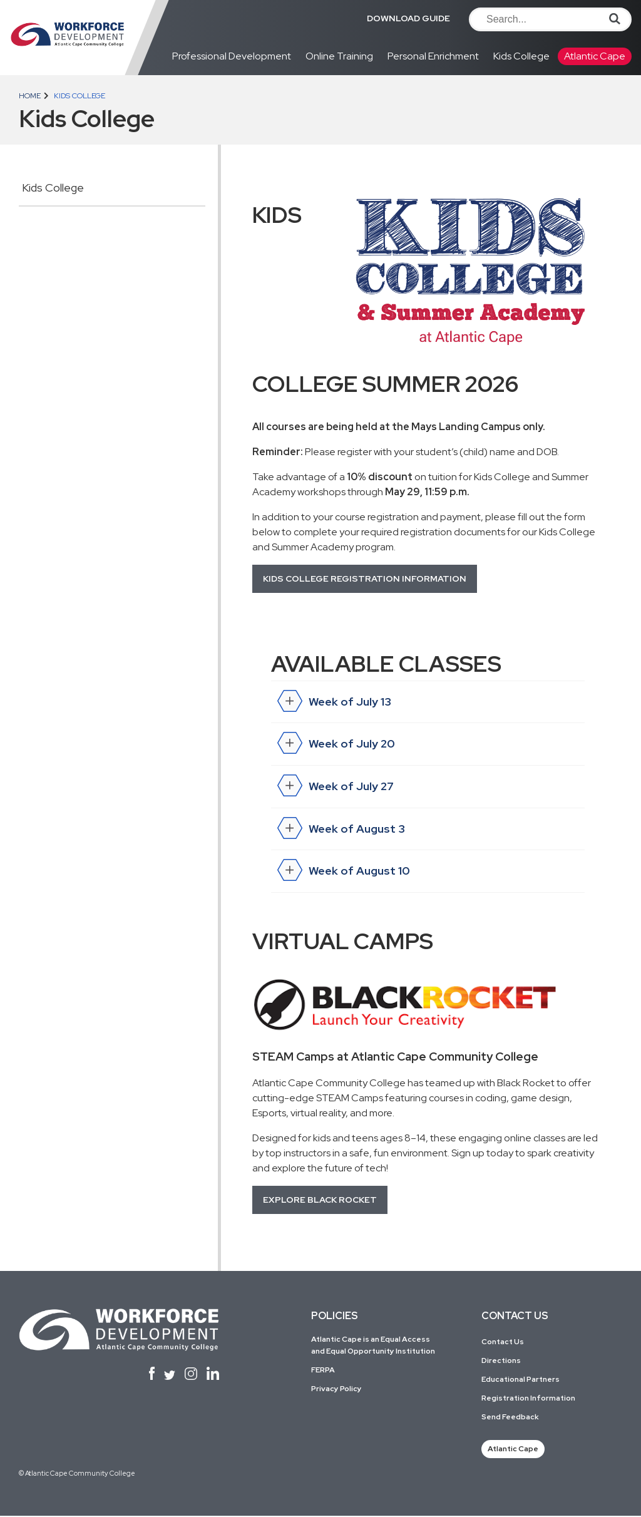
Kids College (521, 56)
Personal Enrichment (433, 56)
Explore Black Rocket (320, 1200)
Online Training (339, 56)
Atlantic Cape (594, 56)
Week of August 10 (344, 872)
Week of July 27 (335, 787)
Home (30, 96)
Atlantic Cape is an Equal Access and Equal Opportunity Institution (373, 1346)
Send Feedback (510, 1417)
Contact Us (502, 1342)
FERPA (323, 1371)
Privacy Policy (336, 1390)
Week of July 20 (336, 745)
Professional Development (231, 56)
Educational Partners (520, 1380)
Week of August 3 (341, 830)
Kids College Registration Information (364, 578)
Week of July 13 (334, 702)
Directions (501, 1361)
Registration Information (528, 1399)
